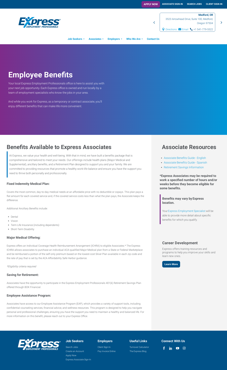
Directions (171, 29)
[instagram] (184, 348)
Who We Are (133, 38)
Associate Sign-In (172, 4)
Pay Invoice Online (106, 351)
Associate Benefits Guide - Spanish (185, 162)
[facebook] (164, 348)
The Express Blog (138, 351)
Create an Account (75, 351)
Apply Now (151, 4)
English (201, 158)
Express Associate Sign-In (78, 359)
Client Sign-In (214, 4)
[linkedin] (170, 348)
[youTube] (177, 348)
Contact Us (153, 38)
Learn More (171, 264)
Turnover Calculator (139, 347)
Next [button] (221, 22)
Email (185, 29)
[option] (187, 22)
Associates (95, 38)
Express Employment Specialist (186, 211)
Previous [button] (154, 22)
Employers (114, 38)
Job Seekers (75, 38)
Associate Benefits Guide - (180, 158)
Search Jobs (194, 4)
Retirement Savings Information (184, 167)
